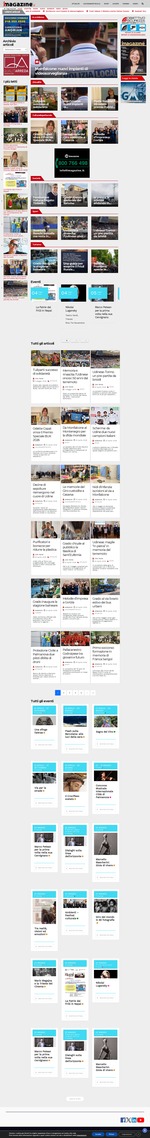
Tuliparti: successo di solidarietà (41, 104)
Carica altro (75, 1099)
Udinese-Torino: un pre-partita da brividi (104, 233)
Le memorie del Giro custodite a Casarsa (74, 137)
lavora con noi (64, 1131)
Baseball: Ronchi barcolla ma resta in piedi (43, 235)
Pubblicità (74, 1131)
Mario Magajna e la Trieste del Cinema (43, 983)
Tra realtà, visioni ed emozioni (40, 931)
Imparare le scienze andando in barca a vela (102, 202)
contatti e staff (52, 1131)
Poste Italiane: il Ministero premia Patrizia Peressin (104, 105)
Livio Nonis (39, 378)
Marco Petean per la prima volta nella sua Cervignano (105, 312)
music (100, 767)
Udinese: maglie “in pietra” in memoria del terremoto (103, 548)
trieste (35, 9)
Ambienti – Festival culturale (72, 915)
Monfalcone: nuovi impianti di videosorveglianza (61, 70)
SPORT (106, 4)
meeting (39, 713)
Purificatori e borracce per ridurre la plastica (44, 545)
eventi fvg (27, 9)
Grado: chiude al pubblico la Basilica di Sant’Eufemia (73, 549)
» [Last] (93, 693)
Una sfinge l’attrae (40, 731)
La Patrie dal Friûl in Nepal (45, 309)
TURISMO (126, 4)
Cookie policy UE (105, 1131)
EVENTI (135, 4)
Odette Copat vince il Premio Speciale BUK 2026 (43, 139)
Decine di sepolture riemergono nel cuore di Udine (43, 490)
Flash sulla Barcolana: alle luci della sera (74, 734)
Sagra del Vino (104, 731)
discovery (102, 713)
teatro (58, 9)
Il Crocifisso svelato (72, 797)
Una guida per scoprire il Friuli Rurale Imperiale (73, 268)
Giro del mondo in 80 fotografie (105, 918)
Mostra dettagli (45, 745)
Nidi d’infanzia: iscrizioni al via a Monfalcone (103, 491)
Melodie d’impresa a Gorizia (102, 137)
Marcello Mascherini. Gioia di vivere (104, 862)
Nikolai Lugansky (72, 309)
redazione (39, 445)
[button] (143, 4)
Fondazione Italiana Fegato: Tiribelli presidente (43, 202)
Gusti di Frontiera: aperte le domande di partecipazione (104, 269)
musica (42, 9)
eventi (20, 9)
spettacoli (50, 9)
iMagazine (42, 1131)
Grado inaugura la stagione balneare (43, 266)
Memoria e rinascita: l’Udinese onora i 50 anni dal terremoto (74, 236)
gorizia (65, 9)
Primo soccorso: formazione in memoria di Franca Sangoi (103, 653)
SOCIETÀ (116, 4)
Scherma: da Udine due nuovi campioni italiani (103, 432)
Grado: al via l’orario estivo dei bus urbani (105, 602)
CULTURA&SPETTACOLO (91, 4)
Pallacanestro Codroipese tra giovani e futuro (73, 653)
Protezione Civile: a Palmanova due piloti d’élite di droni (45, 656)
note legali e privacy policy (88, 1131)
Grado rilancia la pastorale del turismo (74, 200)
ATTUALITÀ (76, 4)
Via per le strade (40, 789)
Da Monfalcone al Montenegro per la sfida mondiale (75, 431)
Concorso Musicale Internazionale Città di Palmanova (104, 791)
